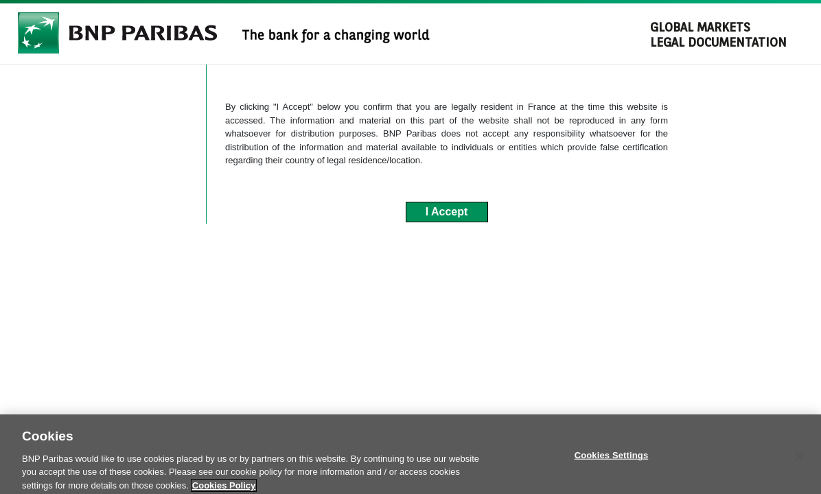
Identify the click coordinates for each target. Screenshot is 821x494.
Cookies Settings (612, 468)
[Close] (799, 469)
